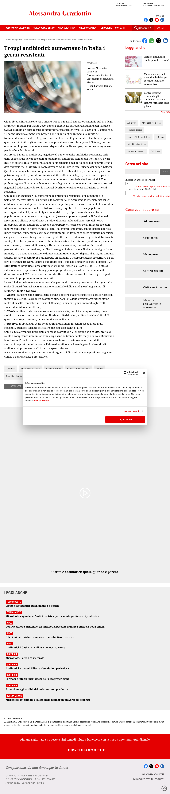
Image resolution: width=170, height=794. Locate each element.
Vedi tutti (165, 112)
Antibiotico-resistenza (30, 368)
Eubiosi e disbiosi (53, 368)
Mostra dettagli (131, 411)
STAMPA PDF (16, 386)
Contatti (120, 28)
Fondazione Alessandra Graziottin (153, 4)
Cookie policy (28, 782)
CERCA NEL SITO (143, 28)
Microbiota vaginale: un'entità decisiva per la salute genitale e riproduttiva (156, 79)
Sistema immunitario (136, 151)
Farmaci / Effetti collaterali (78, 368)
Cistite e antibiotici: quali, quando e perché (156, 58)
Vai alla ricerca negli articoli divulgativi (151, 196)
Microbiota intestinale (15, 376)
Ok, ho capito (125, 419)
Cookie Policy (41, 400)
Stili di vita (155, 151)
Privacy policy (13, 782)
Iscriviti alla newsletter (124, 4)
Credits (40, 782)
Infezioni (99, 368)
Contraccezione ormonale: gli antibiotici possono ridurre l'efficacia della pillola (156, 99)
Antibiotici (10, 368)
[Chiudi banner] (144, 373)
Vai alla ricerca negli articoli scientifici (152, 186)
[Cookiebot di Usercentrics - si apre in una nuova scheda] (126, 373)
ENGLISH (160, 28)
